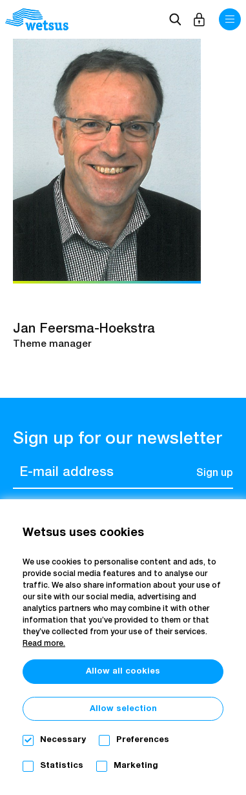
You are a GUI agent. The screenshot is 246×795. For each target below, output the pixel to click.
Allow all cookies (123, 671)
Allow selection (123, 709)
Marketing (136, 765)
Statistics (61, 765)
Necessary (63, 740)
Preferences (142, 740)
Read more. (44, 644)
